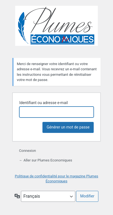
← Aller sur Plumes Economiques (45, 160)
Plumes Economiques (56, 28)
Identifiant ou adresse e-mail (43, 102)
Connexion (27, 151)
